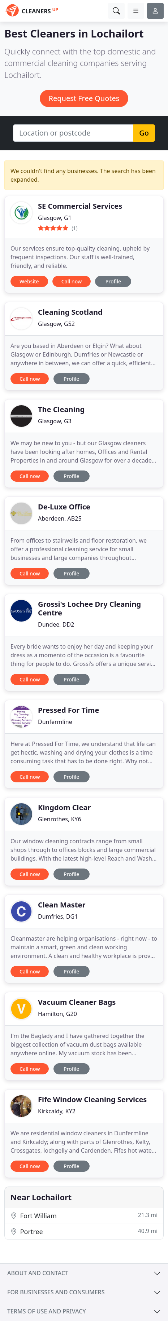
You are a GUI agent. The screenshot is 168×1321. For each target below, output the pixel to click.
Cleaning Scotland (70, 312)
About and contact (37, 1273)
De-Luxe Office (64, 507)
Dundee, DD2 (56, 624)
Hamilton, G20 (57, 1014)
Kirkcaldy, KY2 (57, 1111)
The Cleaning (61, 409)
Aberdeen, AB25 (60, 518)
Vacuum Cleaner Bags (77, 1002)
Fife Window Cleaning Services (92, 1099)
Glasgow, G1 (55, 218)
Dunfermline (55, 722)
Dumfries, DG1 (58, 916)
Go (144, 133)
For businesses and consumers (55, 1292)
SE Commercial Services (80, 206)
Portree (84, 1231)
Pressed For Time (68, 710)
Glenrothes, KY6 (59, 819)
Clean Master (61, 905)
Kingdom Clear (64, 807)
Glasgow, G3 (55, 421)
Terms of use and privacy (46, 1311)
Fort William (84, 1215)
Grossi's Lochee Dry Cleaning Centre (89, 608)
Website (29, 281)
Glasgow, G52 (56, 324)
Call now (71, 281)
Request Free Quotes (84, 98)
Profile (113, 281)
